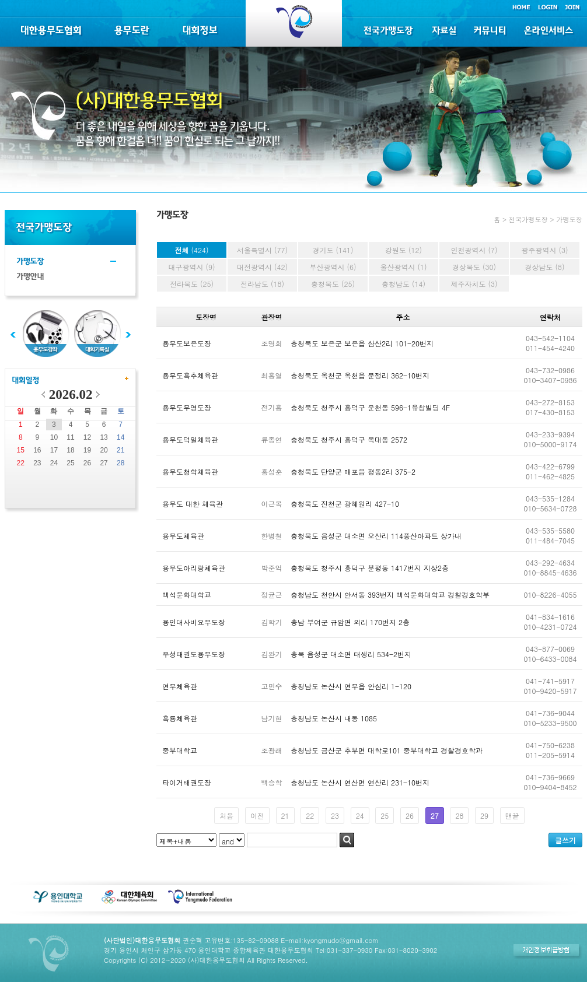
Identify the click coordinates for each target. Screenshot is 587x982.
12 (87, 437)
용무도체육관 (183, 536)
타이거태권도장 (186, 782)
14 (120, 437)
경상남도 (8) (544, 267)
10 (54, 437)
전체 (191, 250)
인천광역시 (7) (473, 250)
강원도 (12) (403, 250)
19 (87, 450)
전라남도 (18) (262, 284)
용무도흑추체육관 (190, 375)
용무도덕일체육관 (190, 439)
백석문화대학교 (186, 594)
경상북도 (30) (474, 267)
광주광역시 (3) (544, 250)
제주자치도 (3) (473, 284)
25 (70, 463)
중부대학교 (179, 750)
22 (21, 463)
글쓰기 (565, 840)
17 (54, 450)
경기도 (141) (333, 250)
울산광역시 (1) (403, 267)
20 (103, 450)
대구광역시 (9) (191, 267)
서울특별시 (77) (262, 250)
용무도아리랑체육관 (193, 568)
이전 (257, 815)
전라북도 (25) (192, 284)
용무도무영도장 (186, 407)
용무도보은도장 (186, 343)
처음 (226, 815)
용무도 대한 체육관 (192, 503)
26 (87, 463)
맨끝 (512, 815)
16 (37, 450)
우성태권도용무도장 (193, 654)
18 (70, 450)
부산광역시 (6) (332, 267)
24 (54, 463)
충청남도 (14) (403, 284)
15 (21, 450)
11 (70, 437)
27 (103, 463)
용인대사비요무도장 (193, 622)
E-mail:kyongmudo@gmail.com (329, 940)
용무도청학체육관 (190, 471)
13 (103, 437)
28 (120, 463)
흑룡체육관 (179, 718)
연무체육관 (179, 686)
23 (37, 463)
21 (120, 450)
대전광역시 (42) (262, 267)
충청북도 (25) (333, 284)
